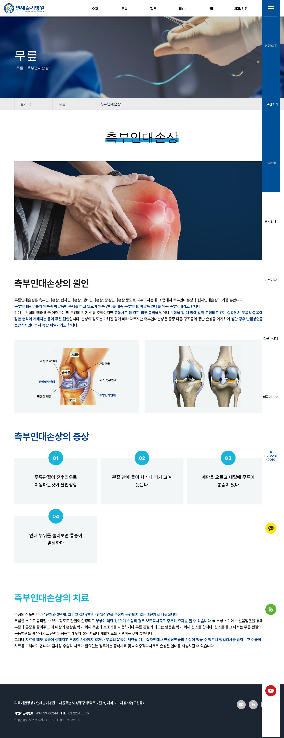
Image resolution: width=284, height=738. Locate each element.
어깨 (95, 8)
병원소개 (270, 47)
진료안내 (270, 223)
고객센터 (270, 164)
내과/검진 (241, 8)
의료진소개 (270, 105)
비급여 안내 (270, 398)
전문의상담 (270, 340)
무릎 (124, 8)
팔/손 (182, 8)
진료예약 (270, 281)
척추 (153, 8)
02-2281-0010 (270, 457)
